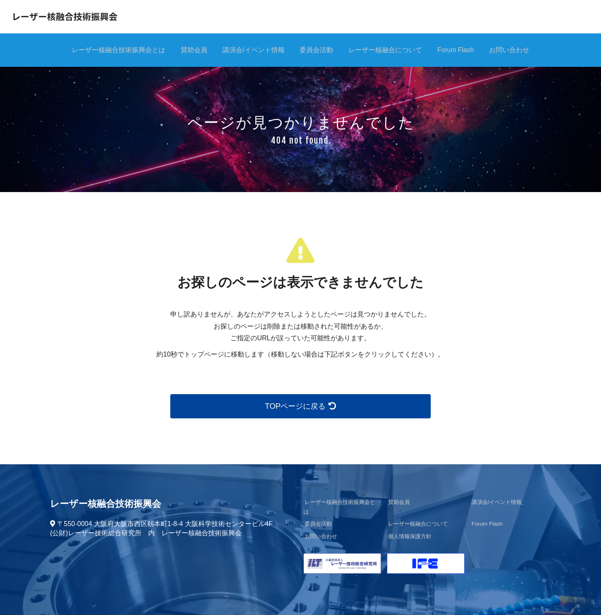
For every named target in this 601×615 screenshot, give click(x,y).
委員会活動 (316, 49)
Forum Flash (458, 49)
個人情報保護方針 (408, 527)
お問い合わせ (514, 49)
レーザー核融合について (386, 49)
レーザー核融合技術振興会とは (114, 49)
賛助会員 (190, 49)
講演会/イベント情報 (252, 49)
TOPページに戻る (300, 406)
